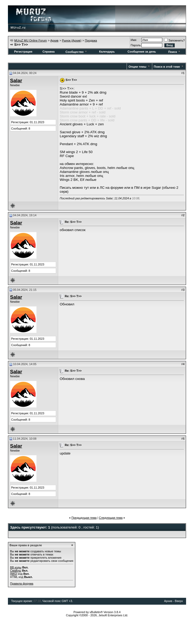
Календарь (107, 51)
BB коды (15, 567)
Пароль (136, 45)
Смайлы (15, 570)
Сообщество (76, 51)
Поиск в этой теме (167, 66)
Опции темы (137, 66)
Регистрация (23, 51)
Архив (54, 40)
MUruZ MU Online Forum (30, 40)
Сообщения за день (142, 51)
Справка (49, 51)
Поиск (174, 51)
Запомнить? (174, 40)
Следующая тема (110, 517)
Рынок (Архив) (71, 40)
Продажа (91, 40)
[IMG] (13, 573)
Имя (133, 40)
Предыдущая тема (83, 517)
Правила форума (21, 583)
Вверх (179, 601)
